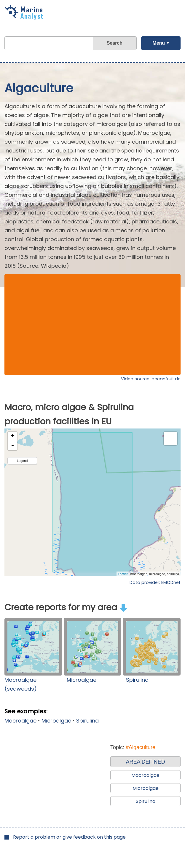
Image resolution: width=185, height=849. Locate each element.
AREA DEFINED (145, 762)
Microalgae (81, 680)
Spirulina (137, 680)
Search (114, 43)
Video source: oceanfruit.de (151, 379)
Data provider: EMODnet (155, 582)
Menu (158, 43)
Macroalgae (20, 720)
